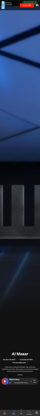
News (13, 412)
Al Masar (20, 354)
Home (4, 412)
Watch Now (14, 380)
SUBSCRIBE (27, 5)
